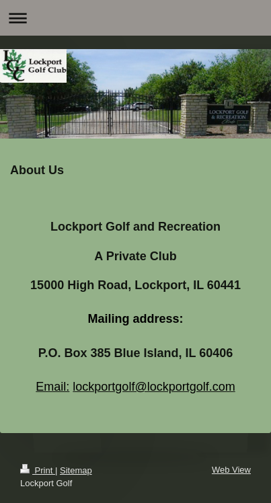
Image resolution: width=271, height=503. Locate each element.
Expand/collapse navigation (135, 17)
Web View (231, 470)
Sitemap (76, 470)
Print (37, 470)
